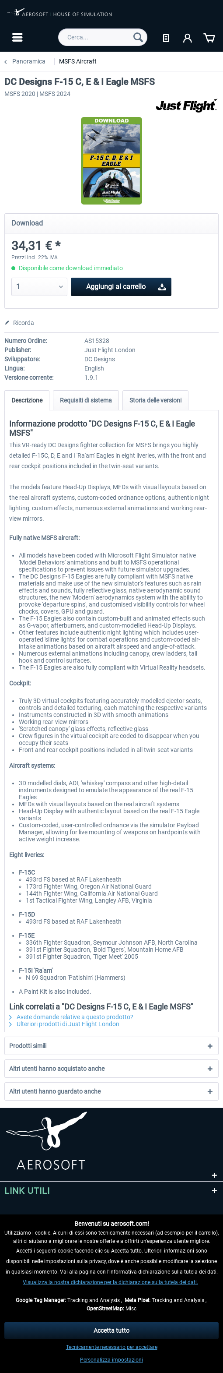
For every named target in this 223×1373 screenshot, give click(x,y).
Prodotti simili (27, 1045)
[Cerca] (138, 37)
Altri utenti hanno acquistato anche (57, 1068)
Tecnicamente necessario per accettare (111, 1347)
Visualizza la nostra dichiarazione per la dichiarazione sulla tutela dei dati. (110, 1282)
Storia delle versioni (155, 400)
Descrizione (26, 400)
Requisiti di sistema (86, 400)
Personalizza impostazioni (111, 1360)
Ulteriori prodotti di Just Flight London (64, 1023)
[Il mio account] (188, 37)
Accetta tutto (111, 1330)
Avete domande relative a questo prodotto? (71, 1016)
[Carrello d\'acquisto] (209, 37)
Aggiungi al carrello (126, 285)
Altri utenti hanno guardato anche (55, 1091)
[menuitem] (16, 37)
